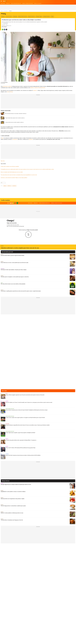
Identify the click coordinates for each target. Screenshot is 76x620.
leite (2, 138)
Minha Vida (9, 185)
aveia (8, 91)
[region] (38, 7)
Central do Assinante (37, 3)
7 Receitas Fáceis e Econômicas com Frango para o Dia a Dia (12, 519)
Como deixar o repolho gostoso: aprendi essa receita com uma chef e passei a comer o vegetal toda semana (21, 290)
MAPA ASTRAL (3, 3)
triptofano (31, 139)
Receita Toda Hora (31, 16)
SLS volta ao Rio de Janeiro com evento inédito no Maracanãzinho (13, 283)
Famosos (2, 483)
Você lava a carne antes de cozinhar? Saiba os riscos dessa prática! (14, 177)
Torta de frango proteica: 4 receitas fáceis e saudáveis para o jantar (13, 505)
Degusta (10, 10)
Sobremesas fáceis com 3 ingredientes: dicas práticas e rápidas (12, 498)
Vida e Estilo (6, 10)
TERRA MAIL (8, 3)
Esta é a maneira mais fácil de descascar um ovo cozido (12, 172)
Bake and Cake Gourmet (22, 16)
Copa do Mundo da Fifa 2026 (10, 408)
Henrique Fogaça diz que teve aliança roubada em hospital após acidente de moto (16, 484)
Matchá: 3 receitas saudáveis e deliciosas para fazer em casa (12, 512)
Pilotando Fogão (39, 16)
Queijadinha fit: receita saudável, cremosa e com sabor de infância (13, 491)
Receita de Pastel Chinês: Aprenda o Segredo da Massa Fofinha (12, 255)
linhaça (11, 91)
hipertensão (43, 87)
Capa (1, 10)
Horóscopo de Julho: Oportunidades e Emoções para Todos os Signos (13, 269)
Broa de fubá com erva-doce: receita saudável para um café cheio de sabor (14, 262)
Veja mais (3, 160)
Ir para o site (5, 1)
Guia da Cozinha (9, 16)
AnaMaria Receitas (46, 16)
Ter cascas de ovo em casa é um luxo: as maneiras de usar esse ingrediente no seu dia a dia (19, 174)
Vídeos (52, 16)
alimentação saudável (7, 86)
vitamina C (35, 90)
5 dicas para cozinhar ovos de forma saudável (10, 166)
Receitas (3, 16)
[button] (1, 1)
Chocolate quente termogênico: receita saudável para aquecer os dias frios (15, 276)
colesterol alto (37, 87)
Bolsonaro (7, 423)
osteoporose (15, 139)
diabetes (32, 87)
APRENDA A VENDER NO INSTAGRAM (27, 3)
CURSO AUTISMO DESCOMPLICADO (16, 3)
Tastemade (15, 16)
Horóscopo (2, 268)
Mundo (6, 393)
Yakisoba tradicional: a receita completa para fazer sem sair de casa (20, 248)
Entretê (7, 446)
